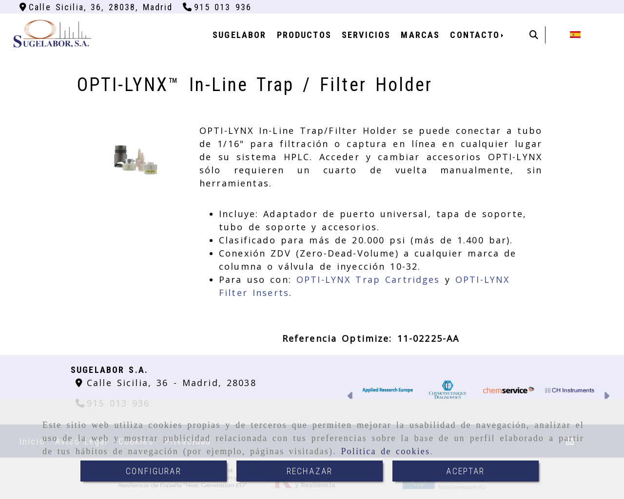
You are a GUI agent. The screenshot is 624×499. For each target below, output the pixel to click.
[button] (351, 397)
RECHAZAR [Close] (309, 471)
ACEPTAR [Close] (465, 471)
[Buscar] (533, 34)
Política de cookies (385, 451)
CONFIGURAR (153, 471)
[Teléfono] (217, 7)
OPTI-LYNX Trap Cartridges (368, 279)
